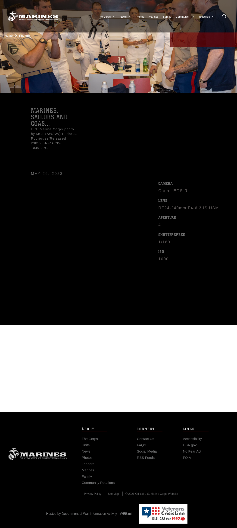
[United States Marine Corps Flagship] (33, 16)
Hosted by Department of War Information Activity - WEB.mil (89, 513)
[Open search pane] (224, 16)
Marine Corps (37, 460)
